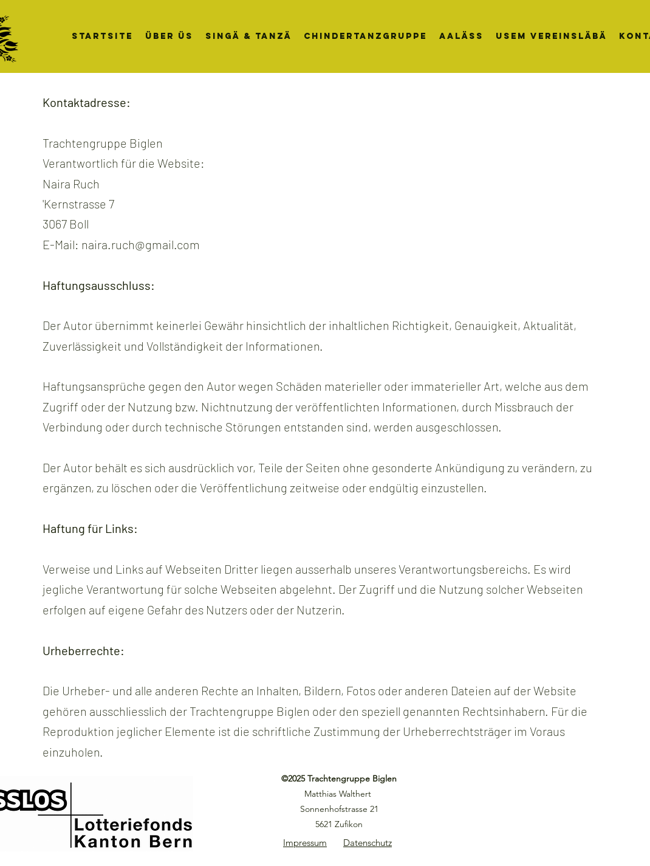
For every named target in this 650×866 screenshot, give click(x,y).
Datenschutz (367, 842)
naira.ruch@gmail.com (140, 244)
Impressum (305, 842)
